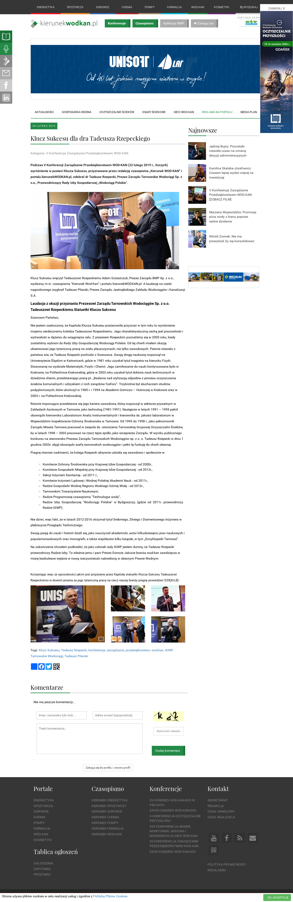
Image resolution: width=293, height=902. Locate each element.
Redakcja (216, 806)
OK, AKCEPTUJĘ (278, 897)
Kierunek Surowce (107, 812)
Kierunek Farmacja (108, 828)
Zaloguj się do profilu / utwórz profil (108, 767)
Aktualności (44, 112)
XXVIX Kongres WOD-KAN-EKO (173, 811)
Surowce (102, 7)
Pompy (149, 7)
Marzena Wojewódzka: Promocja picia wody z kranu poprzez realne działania (232, 216)
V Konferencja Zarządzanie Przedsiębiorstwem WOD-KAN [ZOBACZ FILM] (230, 195)
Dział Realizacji (221, 817)
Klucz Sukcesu (49, 650)
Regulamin (216, 870)
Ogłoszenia (43, 863)
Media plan (249, 112)
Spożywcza (75, 7)
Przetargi (42, 875)
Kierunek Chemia (105, 817)
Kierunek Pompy (105, 823)
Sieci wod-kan (184, 112)
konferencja (96, 650)
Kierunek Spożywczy (109, 806)
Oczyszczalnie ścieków (116, 112)
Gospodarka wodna (76, 112)
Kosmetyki (221, 7)
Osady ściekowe (154, 112)
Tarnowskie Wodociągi (47, 656)
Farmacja (174, 7)
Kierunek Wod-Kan (107, 834)
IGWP (168, 650)
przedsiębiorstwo (138, 650)
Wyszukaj (249, 7)
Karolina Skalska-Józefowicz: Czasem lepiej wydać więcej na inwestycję (231, 173)
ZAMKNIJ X (276, 8)
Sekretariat (218, 800)
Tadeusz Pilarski (76, 656)
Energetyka (46, 7)
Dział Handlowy (221, 812)
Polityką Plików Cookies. (110, 896)
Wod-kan (197, 7)
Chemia (127, 7)
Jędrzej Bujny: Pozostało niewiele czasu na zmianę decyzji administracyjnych (227, 151)
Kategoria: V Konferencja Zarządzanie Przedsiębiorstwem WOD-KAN (79, 153)
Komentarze (47, 687)
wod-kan (157, 650)
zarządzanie (115, 650)
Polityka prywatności (227, 864)
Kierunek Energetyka (109, 800)
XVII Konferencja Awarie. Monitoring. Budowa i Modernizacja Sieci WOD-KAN (173, 831)
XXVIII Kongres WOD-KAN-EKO (173, 852)
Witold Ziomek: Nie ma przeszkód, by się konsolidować (231, 238)
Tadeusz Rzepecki (74, 650)
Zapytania (42, 869)
